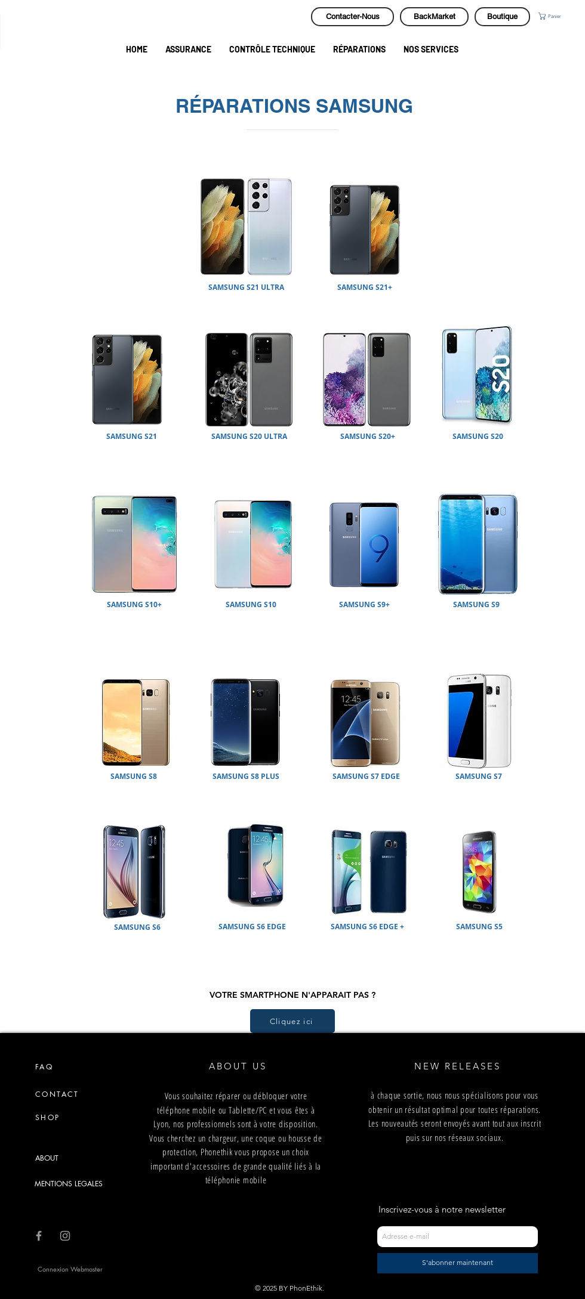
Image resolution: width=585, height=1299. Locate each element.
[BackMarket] (434, 16)
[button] (560, 16)
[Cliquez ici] (292, 1021)
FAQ (44, 1067)
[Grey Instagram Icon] (65, 1235)
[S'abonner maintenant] (457, 1263)
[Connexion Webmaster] (70, 1269)
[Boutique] (502, 16)
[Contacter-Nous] (352, 16)
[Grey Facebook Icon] (38, 1235)
